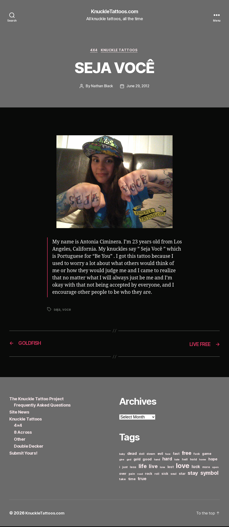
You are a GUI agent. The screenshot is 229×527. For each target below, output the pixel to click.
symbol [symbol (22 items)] (209, 474)
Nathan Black (101, 87)
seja (57, 310)
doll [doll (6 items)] (141, 454)
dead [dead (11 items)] (132, 454)
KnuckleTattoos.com (114, 11)
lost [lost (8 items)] (170, 468)
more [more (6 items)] (206, 468)
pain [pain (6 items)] (132, 474)
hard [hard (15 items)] (167, 459)
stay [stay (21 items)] (193, 474)
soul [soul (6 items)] (173, 474)
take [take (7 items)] (122, 480)
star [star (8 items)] (182, 474)
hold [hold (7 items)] (193, 460)
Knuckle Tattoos (120, 51)
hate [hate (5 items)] (177, 460)
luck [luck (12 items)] (196, 467)
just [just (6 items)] (125, 468)
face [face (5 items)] (167, 454)
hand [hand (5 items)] (157, 460)
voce (66, 310)
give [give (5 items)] (121, 460)
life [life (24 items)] (143, 467)
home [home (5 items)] (202, 460)
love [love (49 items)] (182, 466)
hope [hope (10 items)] (212, 460)
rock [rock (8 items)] (148, 474)
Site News (19, 413)
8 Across (23, 433)
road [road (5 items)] (140, 474)
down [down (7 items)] (151, 454)
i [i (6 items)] (119, 468)
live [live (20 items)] (153, 467)
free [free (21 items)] (186, 454)
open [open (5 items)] (215, 468)
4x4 (94, 51)
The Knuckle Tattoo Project (36, 399)
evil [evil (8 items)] (160, 454)
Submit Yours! (23, 454)
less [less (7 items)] (133, 468)
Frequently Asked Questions (42, 406)
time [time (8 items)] (132, 480)
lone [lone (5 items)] (162, 468)
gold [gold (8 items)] (137, 460)
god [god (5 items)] (129, 460)
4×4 (18, 426)
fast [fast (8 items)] (176, 454)
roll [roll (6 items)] (156, 474)
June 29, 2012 (138, 87)
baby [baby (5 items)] (122, 454)
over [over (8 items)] (122, 474)
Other (20, 440)
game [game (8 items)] (206, 454)
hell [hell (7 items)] (185, 460)
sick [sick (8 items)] (164, 474)
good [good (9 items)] (147, 460)
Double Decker (28, 447)
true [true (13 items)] (142, 479)
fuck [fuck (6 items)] (196, 454)
